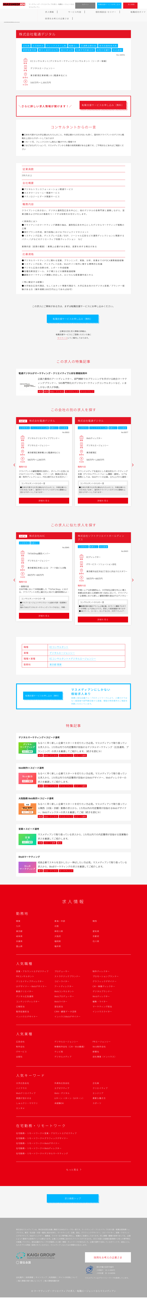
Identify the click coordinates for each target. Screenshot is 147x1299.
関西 (95, 921)
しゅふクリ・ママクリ (27, 1104)
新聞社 (96, 1052)
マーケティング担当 (102, 1007)
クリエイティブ (100, 1088)
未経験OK (59, 1104)
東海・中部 (59, 921)
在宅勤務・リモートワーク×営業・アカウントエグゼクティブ (46, 1133)
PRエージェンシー (102, 1042)
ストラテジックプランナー (67, 977)
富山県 (19, 947)
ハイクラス (21, 1088)
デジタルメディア (63, 1057)
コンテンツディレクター (28, 1002)
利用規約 (53, 1279)
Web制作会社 (99, 1047)
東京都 (53, 665)
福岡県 (57, 942)
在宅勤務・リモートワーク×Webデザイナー (38, 1144)
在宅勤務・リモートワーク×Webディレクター (39, 1149)
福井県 (57, 947)
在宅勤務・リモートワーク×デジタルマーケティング (42, 1154)
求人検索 (131, 4)
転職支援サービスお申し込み (109, 4)
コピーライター (61, 982)
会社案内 (20, 1279)
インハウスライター (102, 1012)
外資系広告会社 (62, 1083)
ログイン (85, 4)
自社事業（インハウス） (104, 1057)
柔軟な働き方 (99, 1099)
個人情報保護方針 (52, 1282)
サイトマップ (41, 1279)
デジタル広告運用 (24, 997)
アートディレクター (64, 987)
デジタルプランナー (102, 992)
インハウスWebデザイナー (67, 1017)
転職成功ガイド (80, 12)
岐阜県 (19, 936)
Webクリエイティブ (26, 1094)
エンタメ (20, 1109)
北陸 (56, 926)
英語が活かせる (23, 1099)
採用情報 (29, 1279)
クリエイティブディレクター (30, 982)
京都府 (96, 936)
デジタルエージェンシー (62, 653)
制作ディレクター (101, 972)
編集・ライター (100, 1002)
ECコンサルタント (59, 648)
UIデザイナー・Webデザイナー (31, 987)
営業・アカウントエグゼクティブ (32, 972)
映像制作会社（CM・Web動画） (70, 1047)
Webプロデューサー (64, 997)
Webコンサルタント (64, 992)
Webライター (60, 1002)
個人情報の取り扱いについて (30, 1282)
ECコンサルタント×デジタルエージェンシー (73, 659)
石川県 (96, 942)
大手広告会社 (22, 1083)
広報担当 (20, 1007)
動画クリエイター (24, 992)
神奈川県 (58, 931)
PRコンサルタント (25, 977)
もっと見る (72, 1170)
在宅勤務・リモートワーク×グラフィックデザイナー (42, 1139)
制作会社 (20, 1047)
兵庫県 (19, 942)
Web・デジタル (62, 1094)
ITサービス (21, 1052)
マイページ (62, 338)
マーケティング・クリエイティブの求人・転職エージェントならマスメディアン (75, 1292)
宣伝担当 (58, 1007)
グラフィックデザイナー (104, 982)
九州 (18, 926)
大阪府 (57, 936)
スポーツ (97, 1104)
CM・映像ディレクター (104, 987)
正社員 (96, 1083)
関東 (59, 665)
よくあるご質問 (103, 12)
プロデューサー (62, 972)
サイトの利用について (68, 1279)
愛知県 (96, 931)
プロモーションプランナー (106, 977)
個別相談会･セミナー (55, 12)
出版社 (19, 1057)
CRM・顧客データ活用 (65, 1012)
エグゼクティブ (61, 1088)
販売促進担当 (22, 1012)
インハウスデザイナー (27, 1017)
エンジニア (98, 1094)
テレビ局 (58, 1052)
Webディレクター (101, 997)
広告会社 (20, 1042)
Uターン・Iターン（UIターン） (69, 1099)
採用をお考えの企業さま (130, 12)
